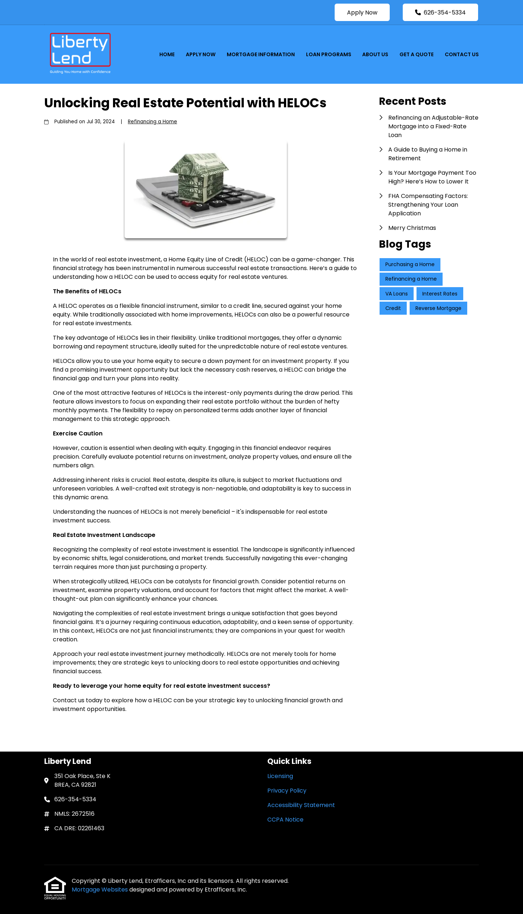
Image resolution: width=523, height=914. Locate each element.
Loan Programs (328, 54)
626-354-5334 (440, 12)
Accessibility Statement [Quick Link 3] (301, 805)
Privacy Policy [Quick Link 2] (286, 790)
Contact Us (462, 54)
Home (167, 54)
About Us (375, 54)
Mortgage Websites (100, 889)
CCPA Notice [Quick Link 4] (285, 819)
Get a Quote (416, 54)
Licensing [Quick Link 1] (280, 776)
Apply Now (362, 12)
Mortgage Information (261, 54)
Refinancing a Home (152, 121)
